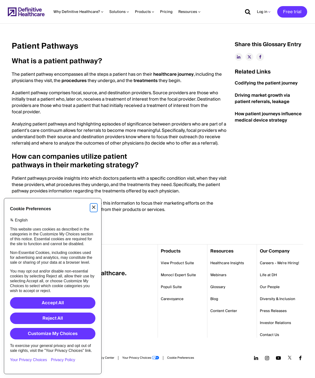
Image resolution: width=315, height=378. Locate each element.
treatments (145, 80)
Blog (214, 299)
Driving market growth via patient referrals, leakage (262, 98)
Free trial (292, 12)
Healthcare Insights (227, 263)
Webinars (218, 275)
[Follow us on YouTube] (278, 358)
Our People (270, 287)
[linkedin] (239, 57)
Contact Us (269, 334)
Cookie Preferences (180, 358)
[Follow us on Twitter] (290, 358)
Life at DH (268, 275)
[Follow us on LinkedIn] (256, 358)
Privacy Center (104, 358)
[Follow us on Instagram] (267, 358)
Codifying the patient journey (266, 83)
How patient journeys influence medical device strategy (268, 117)
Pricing (166, 12)
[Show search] (246, 12)
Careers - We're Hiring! (279, 263)
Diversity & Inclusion (277, 299)
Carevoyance (172, 299)
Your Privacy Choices (136, 358)
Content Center (223, 311)
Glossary (217, 287)
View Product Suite (177, 263)
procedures (74, 80)
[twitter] (249, 57)
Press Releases (273, 311)
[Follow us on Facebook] (300, 358)
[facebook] (260, 57)
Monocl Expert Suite (178, 275)
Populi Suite (171, 287)
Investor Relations (275, 323)
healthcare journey (173, 74)
